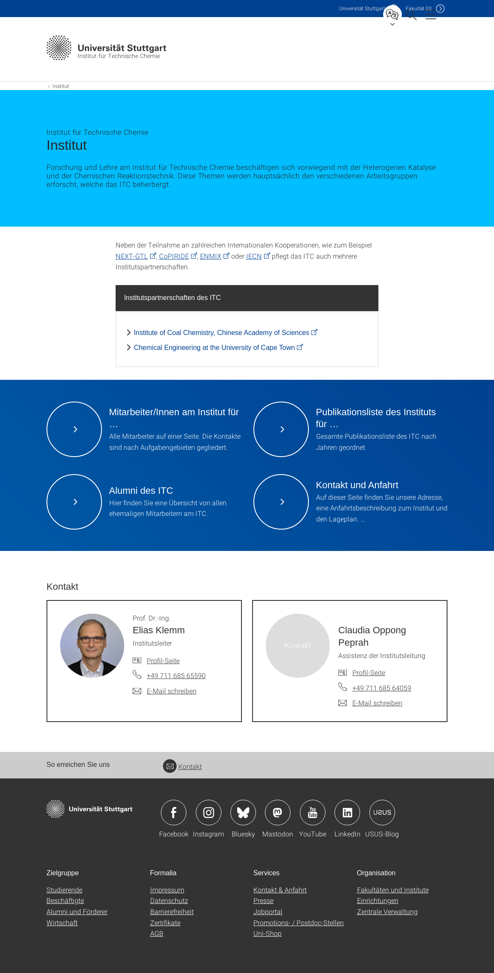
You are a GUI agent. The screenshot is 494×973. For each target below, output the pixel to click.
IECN (254, 255)
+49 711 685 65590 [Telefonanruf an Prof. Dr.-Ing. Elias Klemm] (176, 675)
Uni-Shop (267, 933)
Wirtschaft (62, 922)
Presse (263, 900)
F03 (419, 8)
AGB (156, 933)
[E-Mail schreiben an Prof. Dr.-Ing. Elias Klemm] (165, 690)
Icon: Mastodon (278, 812)
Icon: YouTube (312, 812)
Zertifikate (165, 922)
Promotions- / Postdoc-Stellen (298, 922)
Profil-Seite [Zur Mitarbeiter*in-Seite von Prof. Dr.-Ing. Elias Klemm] (163, 660)
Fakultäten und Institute (393, 889)
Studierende (64, 889)
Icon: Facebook (173, 812)
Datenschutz (169, 900)
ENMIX (210, 255)
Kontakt (182, 766)
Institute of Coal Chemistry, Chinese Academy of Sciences (221, 332)
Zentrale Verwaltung (387, 911)
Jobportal (267, 911)
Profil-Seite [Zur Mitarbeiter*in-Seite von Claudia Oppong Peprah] (368, 672)
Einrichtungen (377, 900)
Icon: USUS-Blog (382, 812)
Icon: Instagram (208, 812)
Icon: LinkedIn (347, 812)
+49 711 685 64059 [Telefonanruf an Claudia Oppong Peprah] (381, 687)
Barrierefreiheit (172, 911)
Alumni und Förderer (77, 911)
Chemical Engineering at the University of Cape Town (214, 347)
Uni (362, 8)
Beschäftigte (65, 900)
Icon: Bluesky (243, 812)
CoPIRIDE (174, 255)
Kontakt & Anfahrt (280, 889)
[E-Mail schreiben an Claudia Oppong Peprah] (370, 702)
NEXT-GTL (132, 255)
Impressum (167, 889)
